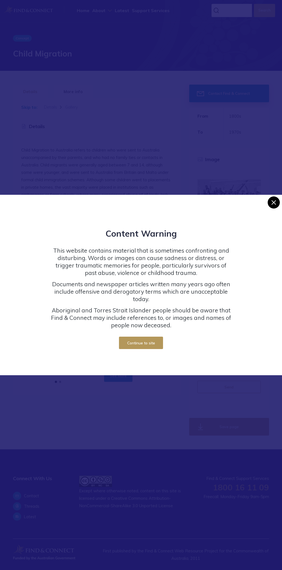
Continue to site (141, 343)
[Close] (274, 202)
